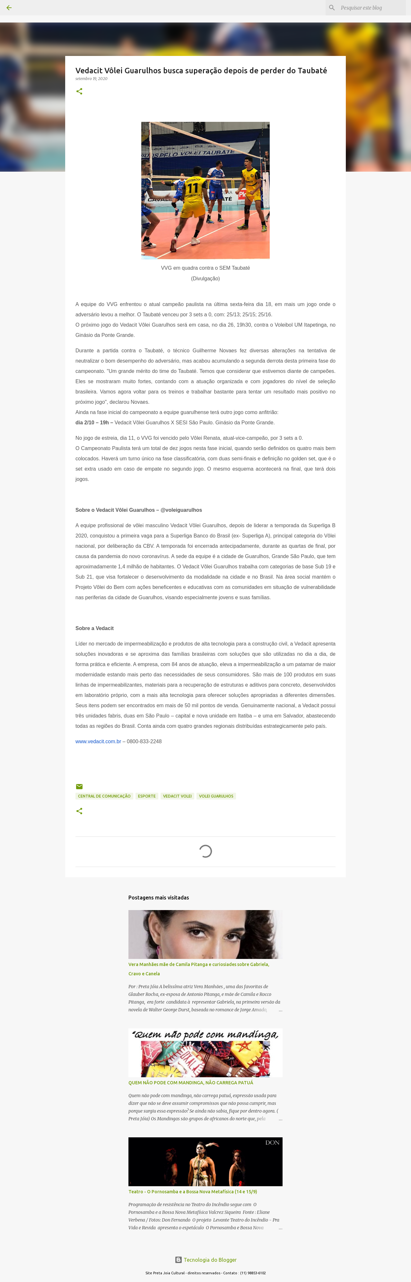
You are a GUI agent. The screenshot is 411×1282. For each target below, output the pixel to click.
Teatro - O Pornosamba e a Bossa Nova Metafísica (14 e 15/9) (192, 1191)
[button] (79, 91)
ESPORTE (147, 796)
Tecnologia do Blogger (206, 1260)
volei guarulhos (216, 796)
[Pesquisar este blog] (372, 7)
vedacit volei (177, 796)
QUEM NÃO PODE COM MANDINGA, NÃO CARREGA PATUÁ (190, 1082)
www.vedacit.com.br (98, 741)
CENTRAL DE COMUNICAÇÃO (104, 796)
